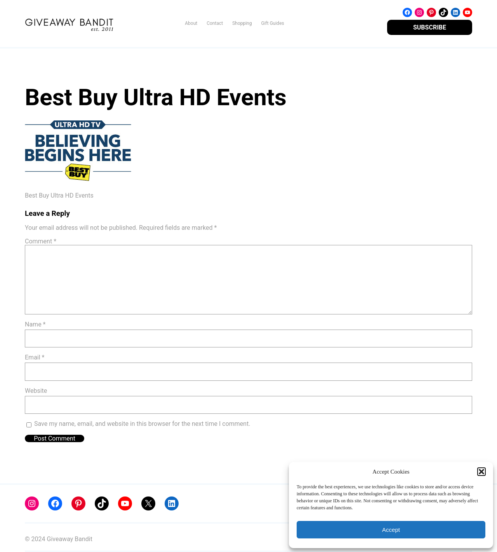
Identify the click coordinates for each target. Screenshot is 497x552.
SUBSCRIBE (429, 27)
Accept (391, 529)
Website (36, 390)
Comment (40, 241)
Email (34, 357)
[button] (481, 472)
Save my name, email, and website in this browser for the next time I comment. (142, 423)
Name (35, 324)
